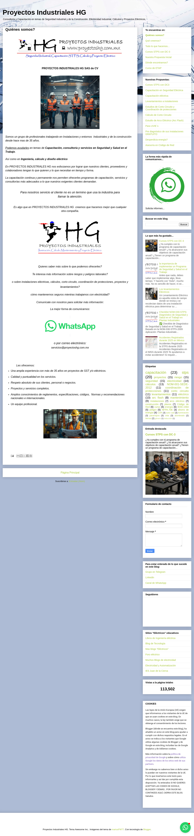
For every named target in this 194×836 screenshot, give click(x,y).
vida (167, 415)
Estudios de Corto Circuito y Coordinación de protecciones (160, 108)
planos (167, 404)
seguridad (151, 381)
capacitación (155, 372)
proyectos (160, 377)
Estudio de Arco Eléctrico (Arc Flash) (164, 120)
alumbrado (180, 415)
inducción (168, 418)
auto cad (170, 413)
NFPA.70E (167, 409)
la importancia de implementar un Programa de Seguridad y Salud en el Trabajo (173, 267)
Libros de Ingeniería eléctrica (160, 638)
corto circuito (180, 391)
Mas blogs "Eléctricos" (156, 649)
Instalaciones (157, 401)
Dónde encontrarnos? (156, 62)
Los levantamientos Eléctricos (169, 290)
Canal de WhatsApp (155, 583)
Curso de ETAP (153, 68)
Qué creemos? (153, 40)
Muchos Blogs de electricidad (160, 660)
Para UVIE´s (151, 126)
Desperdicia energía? (156, 139)
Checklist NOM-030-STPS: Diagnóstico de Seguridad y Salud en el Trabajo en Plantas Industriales (173, 316)
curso (157, 407)
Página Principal (70, 472)
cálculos (150, 384)
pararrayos (155, 415)
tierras (148, 418)
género (158, 418)
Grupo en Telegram (155, 572)
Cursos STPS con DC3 (157, 84)
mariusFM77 (118, 829)
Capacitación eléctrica (156, 95)
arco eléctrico (177, 401)
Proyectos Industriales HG (44, 12)
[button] (185, 827)
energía (169, 407)
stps (185, 372)
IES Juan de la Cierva (156, 671)
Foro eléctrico (152, 654)
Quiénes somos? (154, 35)
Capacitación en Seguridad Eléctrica (164, 90)
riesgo (178, 377)
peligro (153, 409)
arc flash (158, 397)
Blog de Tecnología (155, 643)
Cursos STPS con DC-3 (157, 51)
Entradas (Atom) (77, 481)
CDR (160, 413)
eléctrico (183, 394)
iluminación (183, 413)
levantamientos (161, 394)
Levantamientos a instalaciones (161, 101)
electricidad (174, 381)
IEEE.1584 (183, 407)
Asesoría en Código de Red (159, 145)
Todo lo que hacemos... (157, 46)
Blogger (147, 829)
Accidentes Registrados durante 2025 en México (171, 339)
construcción (152, 404)
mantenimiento (179, 397)
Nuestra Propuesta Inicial (158, 57)
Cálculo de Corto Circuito (158, 115)
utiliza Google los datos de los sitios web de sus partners (165, 760)
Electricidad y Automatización (160, 665)
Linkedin (149, 577)
